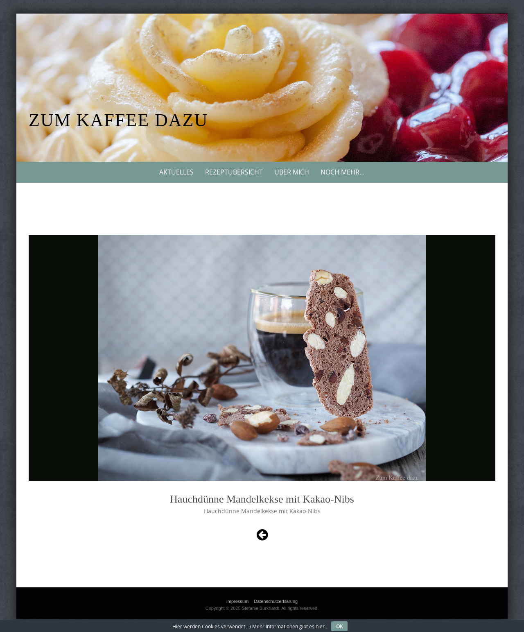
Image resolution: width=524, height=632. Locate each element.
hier (320, 626)
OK (339, 626)
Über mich (291, 172)
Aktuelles (176, 172)
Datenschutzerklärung (276, 601)
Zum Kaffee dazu (118, 120)
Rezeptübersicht (234, 172)
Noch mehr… (343, 172)
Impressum (237, 601)
